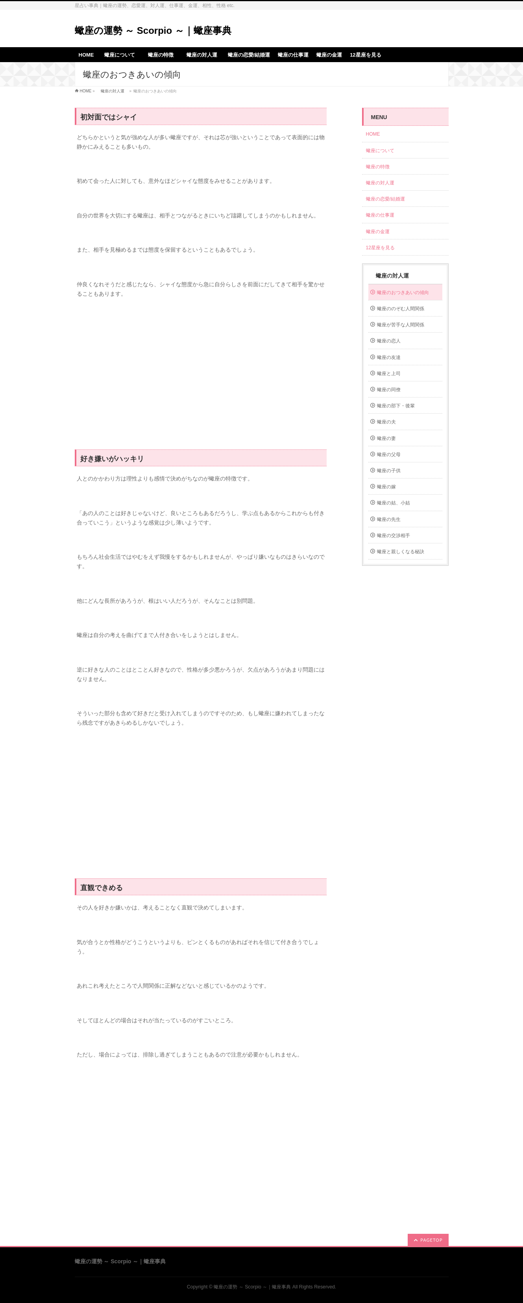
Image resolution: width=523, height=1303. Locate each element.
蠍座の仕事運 (380, 215)
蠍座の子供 (389, 470)
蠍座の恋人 (389, 341)
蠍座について (382, 150)
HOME (86, 91)
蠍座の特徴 (380, 166)
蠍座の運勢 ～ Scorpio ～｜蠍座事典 (153, 30)
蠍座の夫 (386, 422)
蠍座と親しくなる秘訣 (400, 551)
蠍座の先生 (389, 519)
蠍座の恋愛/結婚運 (385, 199)
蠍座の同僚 (389, 389)
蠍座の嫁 (386, 487)
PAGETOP (431, 1239)
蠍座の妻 (386, 438)
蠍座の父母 (389, 454)
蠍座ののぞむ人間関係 (400, 308)
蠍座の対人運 (112, 91)
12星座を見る (380, 247)
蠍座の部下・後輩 (396, 406)
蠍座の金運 (378, 231)
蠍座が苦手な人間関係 (400, 325)
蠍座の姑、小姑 (393, 503)
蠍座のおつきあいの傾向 (403, 292)
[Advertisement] (201, 378)
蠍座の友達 (389, 357)
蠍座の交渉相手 (393, 535)
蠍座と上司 (389, 373)
